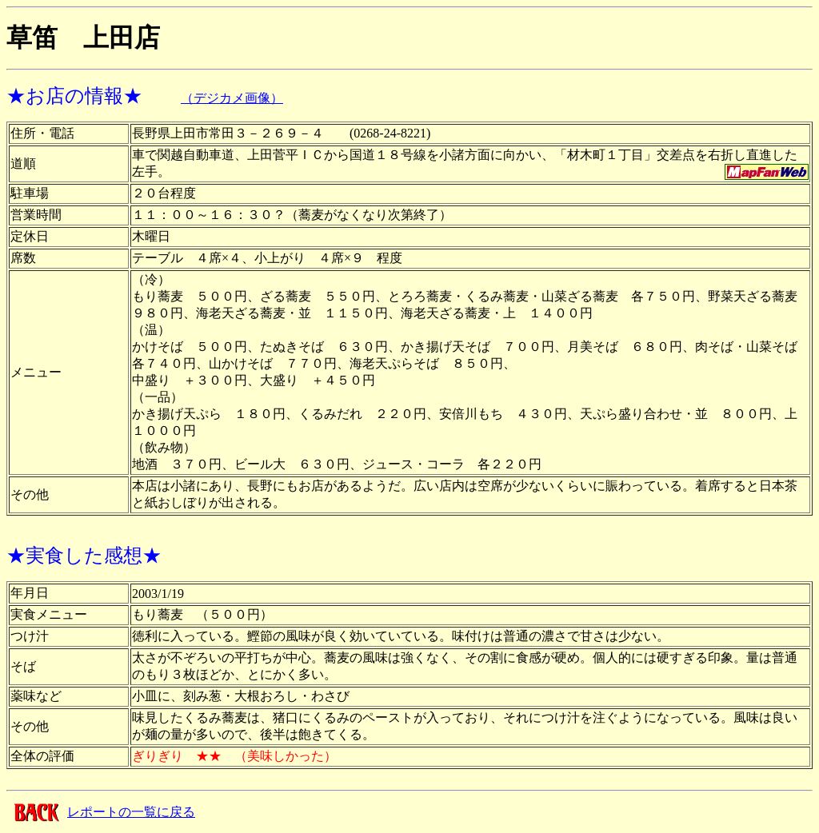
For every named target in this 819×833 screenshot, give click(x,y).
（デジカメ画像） (232, 98)
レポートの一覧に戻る (131, 812)
